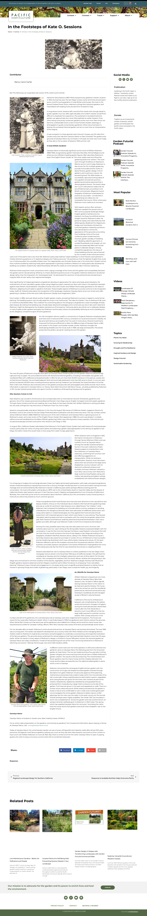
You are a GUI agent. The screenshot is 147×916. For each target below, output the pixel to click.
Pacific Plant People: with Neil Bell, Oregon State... (129, 315)
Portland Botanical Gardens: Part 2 (132, 222)
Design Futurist (120, 358)
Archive (16, 32)
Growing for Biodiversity (123, 343)
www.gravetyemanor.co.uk (38, 725)
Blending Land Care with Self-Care (131, 261)
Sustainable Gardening (122, 363)
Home (10, 32)
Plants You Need (120, 338)
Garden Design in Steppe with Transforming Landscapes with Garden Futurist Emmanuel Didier (90, 854)
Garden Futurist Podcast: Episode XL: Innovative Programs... (129, 153)
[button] (71, 15)
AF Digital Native (133, 911)
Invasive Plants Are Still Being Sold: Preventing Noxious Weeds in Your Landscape (55, 861)
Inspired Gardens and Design (125, 353)
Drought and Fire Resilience (124, 348)
